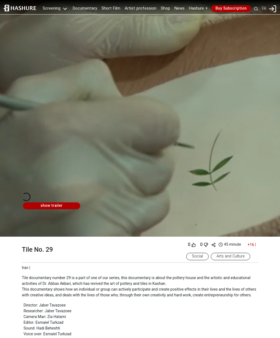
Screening (55, 8)
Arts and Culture (230, 256)
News (179, 8)
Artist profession (140, 8)
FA (264, 8)
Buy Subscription (231, 8)
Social (197, 256)
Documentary (85, 8)
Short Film (110, 8)
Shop (165, 8)
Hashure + (198, 8)
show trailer (51, 206)
